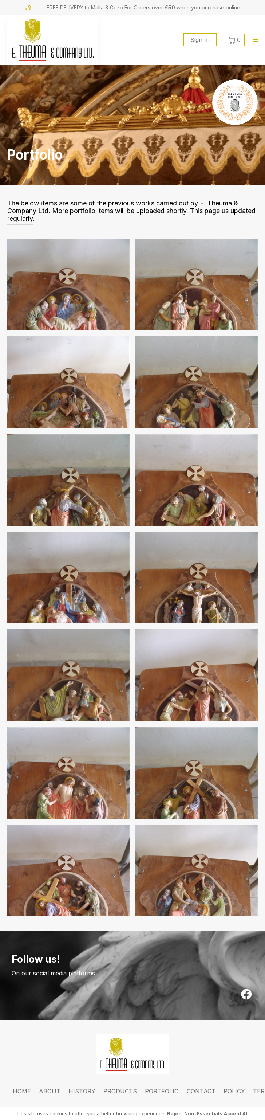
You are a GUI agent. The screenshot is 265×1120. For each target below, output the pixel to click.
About (49, 1091)
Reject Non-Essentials (194, 1113)
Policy (234, 1091)
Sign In (200, 39)
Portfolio (162, 1091)
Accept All (236, 1113)
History (81, 1091)
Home (22, 1091)
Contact (201, 1091)
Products (120, 1091)
